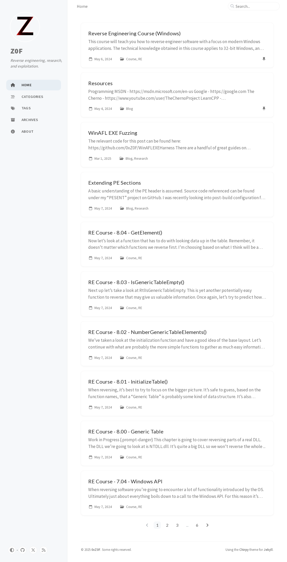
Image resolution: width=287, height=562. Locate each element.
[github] (22, 550)
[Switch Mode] (12, 550)
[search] (255, 6)
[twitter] (33, 550)
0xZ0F (95, 549)
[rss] (43, 550)
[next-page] (207, 525)
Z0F (16, 51)
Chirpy (244, 549)
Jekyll (268, 549)
